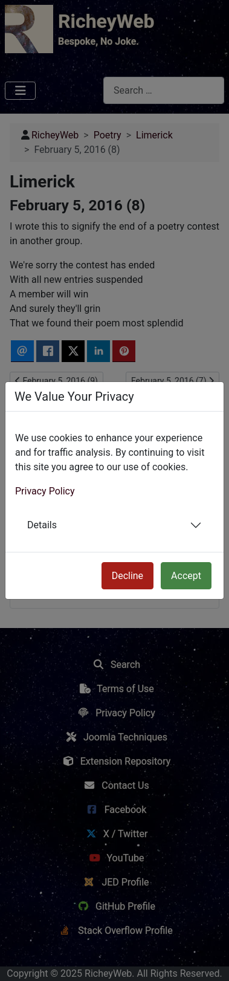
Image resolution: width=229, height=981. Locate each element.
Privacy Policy (45, 491)
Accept (186, 575)
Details (42, 525)
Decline (127, 575)
